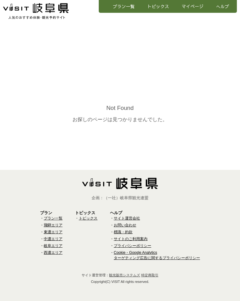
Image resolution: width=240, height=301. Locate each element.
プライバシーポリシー (132, 246)
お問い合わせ (125, 225)
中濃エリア (53, 239)
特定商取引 (149, 275)
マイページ (192, 6)
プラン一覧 (124, 6)
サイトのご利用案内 (131, 239)
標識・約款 (123, 232)
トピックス (158, 6)
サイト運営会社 (127, 218)
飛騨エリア (53, 225)
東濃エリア (53, 232)
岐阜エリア (53, 246)
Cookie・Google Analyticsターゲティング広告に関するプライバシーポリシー (157, 255)
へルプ (222, 6)
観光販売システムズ (124, 275)
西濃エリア (53, 252)
